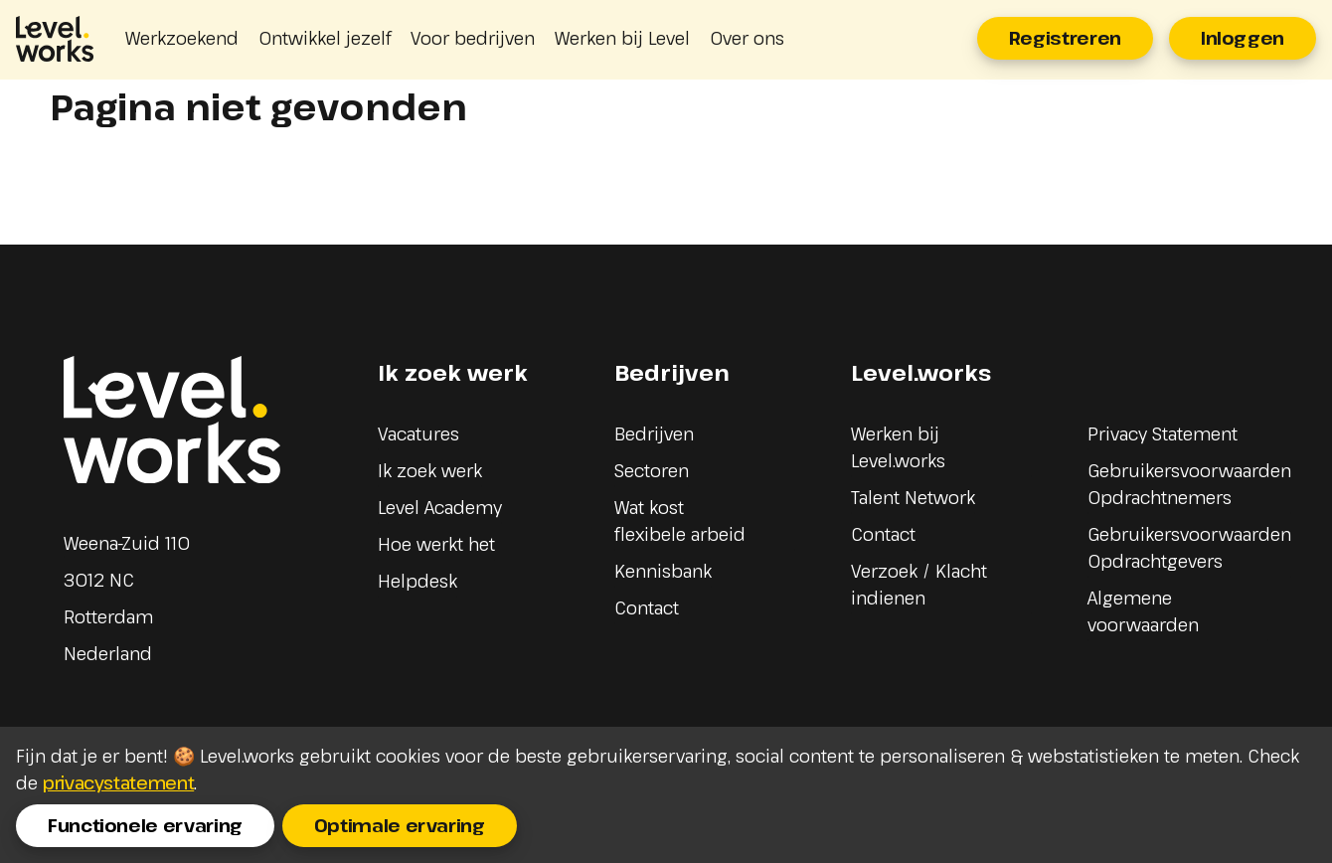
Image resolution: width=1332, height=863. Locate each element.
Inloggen (1242, 38)
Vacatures (418, 433)
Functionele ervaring (145, 825)
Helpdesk (417, 581)
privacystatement (118, 782)
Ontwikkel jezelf (324, 38)
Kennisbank (663, 571)
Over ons (747, 38)
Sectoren (651, 470)
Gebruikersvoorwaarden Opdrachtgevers (1189, 547)
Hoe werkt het (436, 544)
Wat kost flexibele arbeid (680, 520)
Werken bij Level (622, 38)
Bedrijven (654, 433)
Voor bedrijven (473, 38)
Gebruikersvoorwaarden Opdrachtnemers (1189, 483)
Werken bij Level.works (898, 447)
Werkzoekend (182, 38)
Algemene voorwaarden (1143, 611)
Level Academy (440, 507)
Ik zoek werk (430, 470)
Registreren (1065, 38)
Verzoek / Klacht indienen (919, 584)
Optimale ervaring (399, 825)
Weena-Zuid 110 (127, 543)
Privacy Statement (1162, 433)
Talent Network (913, 497)
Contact (646, 607)
